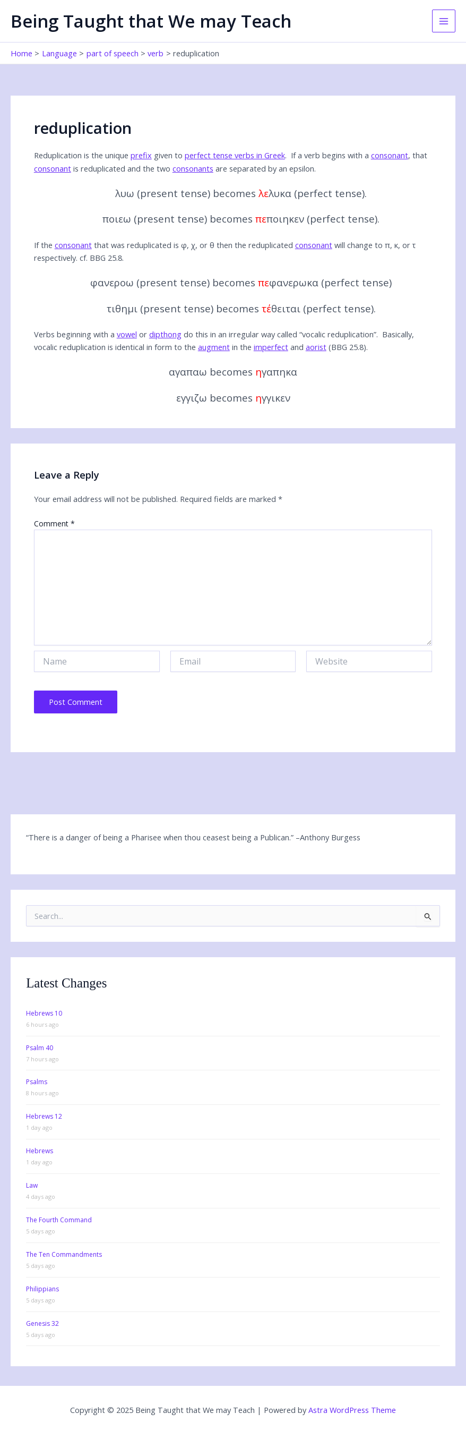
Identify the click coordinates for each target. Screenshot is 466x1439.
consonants (192, 168)
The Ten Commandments (64, 1254)
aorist (316, 347)
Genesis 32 (42, 1323)
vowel (127, 334)
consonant (389, 155)
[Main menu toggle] (443, 21)
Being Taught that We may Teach (151, 21)
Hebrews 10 (44, 1013)
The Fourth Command (59, 1219)
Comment (54, 523)
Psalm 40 (39, 1047)
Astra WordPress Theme (352, 1409)
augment (214, 347)
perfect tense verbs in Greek (235, 155)
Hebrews (39, 1150)
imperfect (271, 347)
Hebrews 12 (44, 1116)
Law (32, 1185)
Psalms (36, 1081)
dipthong (165, 334)
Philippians (42, 1288)
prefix (141, 155)
